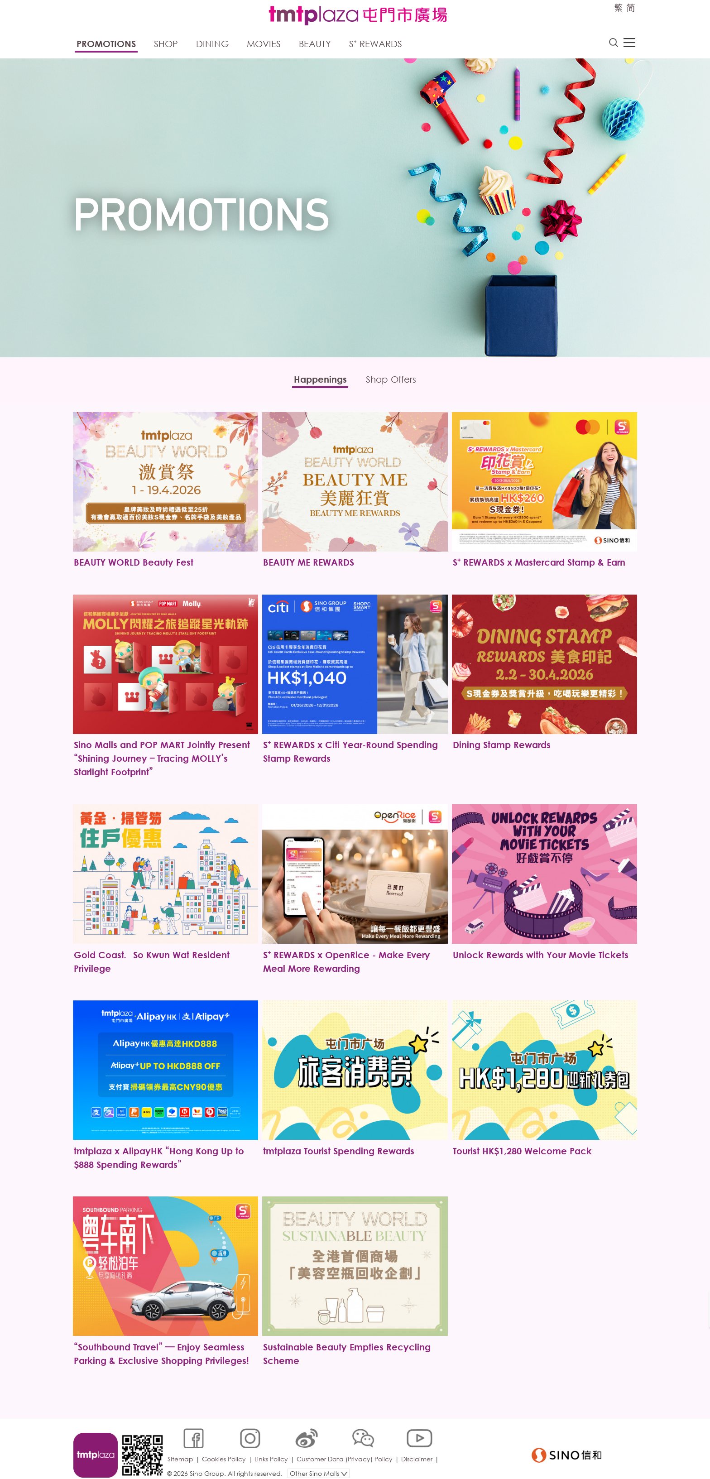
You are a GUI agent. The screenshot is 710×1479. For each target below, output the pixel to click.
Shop (166, 44)
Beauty (315, 44)
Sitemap (181, 1449)
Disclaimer (417, 1449)
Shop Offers (393, 380)
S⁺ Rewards (375, 44)
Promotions (106, 44)
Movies (264, 44)
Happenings (318, 380)
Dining (212, 44)
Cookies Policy (225, 1449)
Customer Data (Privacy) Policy (345, 1449)
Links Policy (272, 1449)
